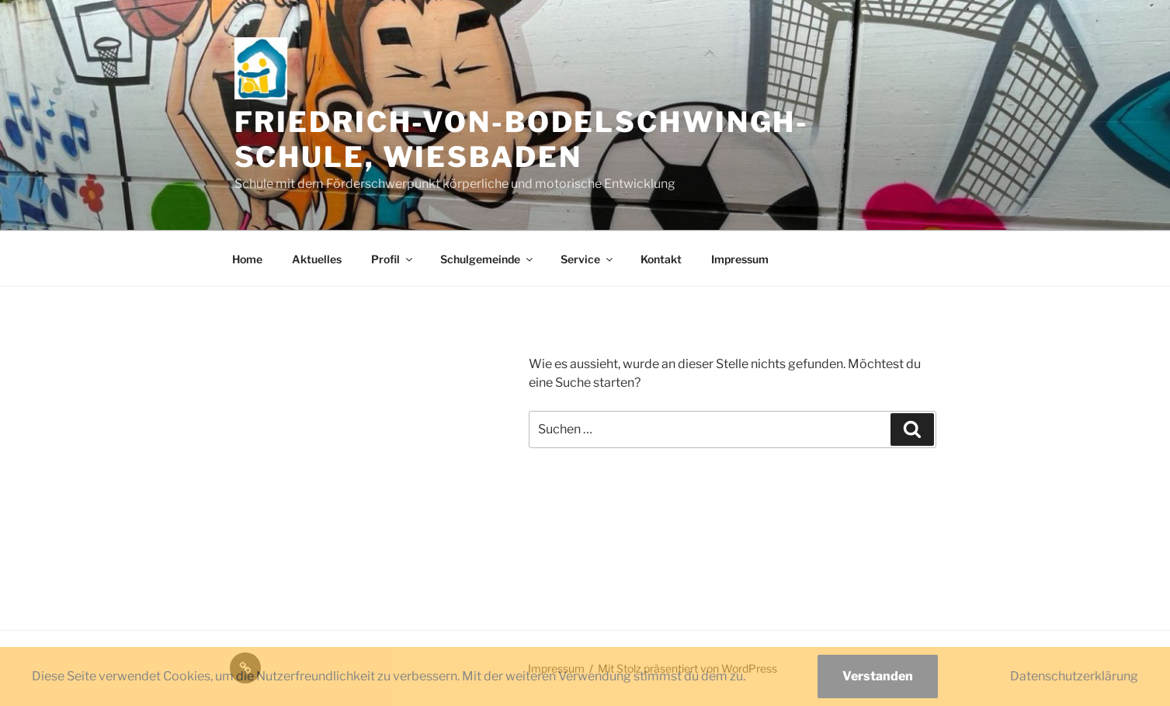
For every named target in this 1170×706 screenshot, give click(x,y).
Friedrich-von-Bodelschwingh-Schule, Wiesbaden (522, 139)
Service (588, 259)
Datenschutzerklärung (1074, 676)
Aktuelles (317, 259)
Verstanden (877, 676)
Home (247, 259)
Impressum (740, 259)
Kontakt (661, 259)
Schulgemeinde (487, 259)
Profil (393, 259)
